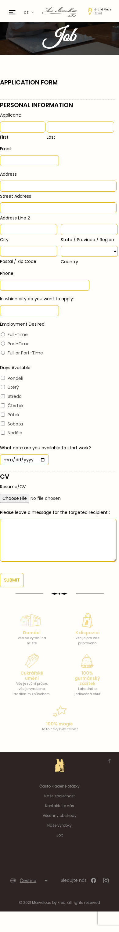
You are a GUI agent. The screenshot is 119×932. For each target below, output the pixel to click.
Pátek (14, 415)
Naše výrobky (59, 825)
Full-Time (18, 334)
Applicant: (10, 115)
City (4, 240)
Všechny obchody (60, 815)
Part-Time (19, 344)
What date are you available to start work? (45, 448)
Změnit (98, 13)
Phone (6, 273)
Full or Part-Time (25, 353)
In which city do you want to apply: (37, 299)
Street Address (15, 196)
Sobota (15, 424)
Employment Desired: (22, 324)
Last (51, 137)
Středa (15, 396)
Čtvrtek (15, 405)
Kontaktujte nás (59, 805)
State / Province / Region (87, 240)
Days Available (15, 368)
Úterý (13, 387)
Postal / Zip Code (18, 261)
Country (69, 262)
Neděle (15, 433)
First (4, 137)
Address (8, 174)
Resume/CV (13, 487)
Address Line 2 (15, 218)
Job (59, 835)
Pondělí (15, 378)
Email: (6, 149)
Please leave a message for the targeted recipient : (55, 512)
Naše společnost (59, 796)
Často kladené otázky (59, 786)
